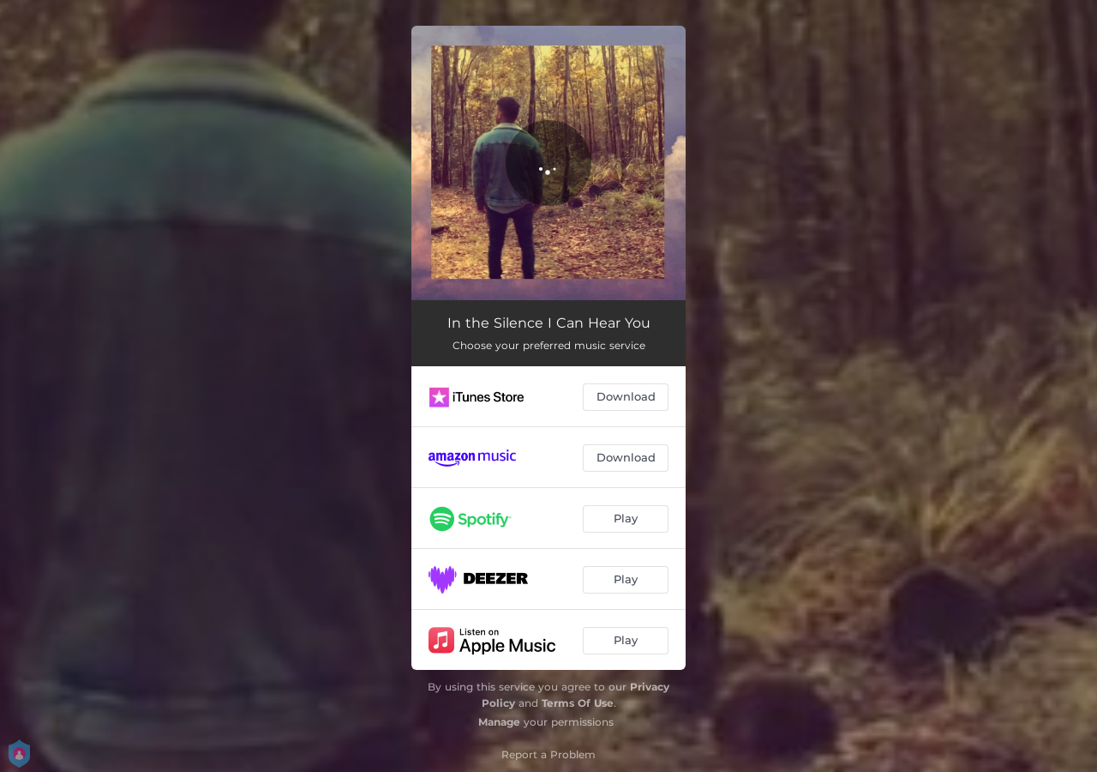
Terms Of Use (578, 703)
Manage (499, 721)
